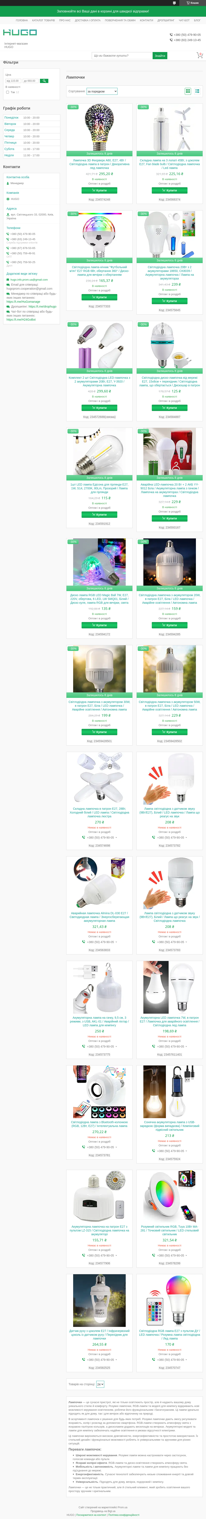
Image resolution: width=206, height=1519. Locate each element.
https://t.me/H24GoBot (21, 319)
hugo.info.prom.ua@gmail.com (29, 279)
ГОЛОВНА (22, 20)
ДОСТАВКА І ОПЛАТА (88, 20)
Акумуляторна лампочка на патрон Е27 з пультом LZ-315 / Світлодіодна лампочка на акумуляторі (99, 1230)
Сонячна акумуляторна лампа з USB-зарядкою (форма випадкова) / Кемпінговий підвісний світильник (169, 1125)
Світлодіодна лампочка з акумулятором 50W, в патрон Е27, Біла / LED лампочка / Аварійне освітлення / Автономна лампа (169, 705)
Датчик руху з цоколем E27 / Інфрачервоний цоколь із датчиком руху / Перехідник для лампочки (99, 1334)
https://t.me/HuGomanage (23, 301)
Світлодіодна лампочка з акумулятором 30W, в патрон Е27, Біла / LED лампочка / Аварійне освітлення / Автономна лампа (99, 705)
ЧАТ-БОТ (184, 20)
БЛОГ (197, 20)
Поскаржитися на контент (91, 1515)
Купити (101, 190)
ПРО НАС (65, 20)
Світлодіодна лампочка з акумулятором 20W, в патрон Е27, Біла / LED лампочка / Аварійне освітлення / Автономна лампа (169, 598)
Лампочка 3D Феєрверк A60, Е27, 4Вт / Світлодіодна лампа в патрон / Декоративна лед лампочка (99, 164)
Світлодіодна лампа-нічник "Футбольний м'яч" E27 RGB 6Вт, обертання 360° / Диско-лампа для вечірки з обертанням (99, 270)
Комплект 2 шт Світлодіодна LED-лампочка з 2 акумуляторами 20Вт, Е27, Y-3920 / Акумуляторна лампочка (99, 381)
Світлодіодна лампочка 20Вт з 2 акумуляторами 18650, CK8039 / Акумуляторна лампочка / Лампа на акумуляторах (169, 272)
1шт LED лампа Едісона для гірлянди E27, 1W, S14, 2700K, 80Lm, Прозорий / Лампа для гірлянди (99, 488)
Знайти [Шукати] (160, 56)
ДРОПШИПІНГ (166, 20)
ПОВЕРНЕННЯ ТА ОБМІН (120, 20)
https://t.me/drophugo (42, 306)
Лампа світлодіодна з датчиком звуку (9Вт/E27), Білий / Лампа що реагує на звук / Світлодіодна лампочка (170, 916)
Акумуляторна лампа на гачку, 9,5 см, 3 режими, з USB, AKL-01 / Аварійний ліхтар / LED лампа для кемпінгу (99, 1021)
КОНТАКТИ (146, 20)
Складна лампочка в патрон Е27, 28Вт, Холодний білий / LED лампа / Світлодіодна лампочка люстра (99, 812)
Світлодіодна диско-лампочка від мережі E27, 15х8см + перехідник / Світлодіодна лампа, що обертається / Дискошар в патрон (169, 381)
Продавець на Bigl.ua (103, 1511)
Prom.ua (122, 1507)
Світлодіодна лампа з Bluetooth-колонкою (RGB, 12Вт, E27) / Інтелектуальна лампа (99, 1124)
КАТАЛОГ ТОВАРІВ (43, 20)
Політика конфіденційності (123, 1515)
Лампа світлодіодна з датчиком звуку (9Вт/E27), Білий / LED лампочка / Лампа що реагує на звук (170, 812)
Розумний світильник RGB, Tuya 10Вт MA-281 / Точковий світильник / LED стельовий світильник (169, 1230)
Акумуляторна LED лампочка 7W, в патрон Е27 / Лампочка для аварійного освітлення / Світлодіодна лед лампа (169, 1021)
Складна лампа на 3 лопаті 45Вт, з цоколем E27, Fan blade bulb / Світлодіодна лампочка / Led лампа (169, 164)
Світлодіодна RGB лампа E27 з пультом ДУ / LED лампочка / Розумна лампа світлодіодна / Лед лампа (169, 1334)
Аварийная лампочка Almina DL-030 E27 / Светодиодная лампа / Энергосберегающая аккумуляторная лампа (99, 916)
